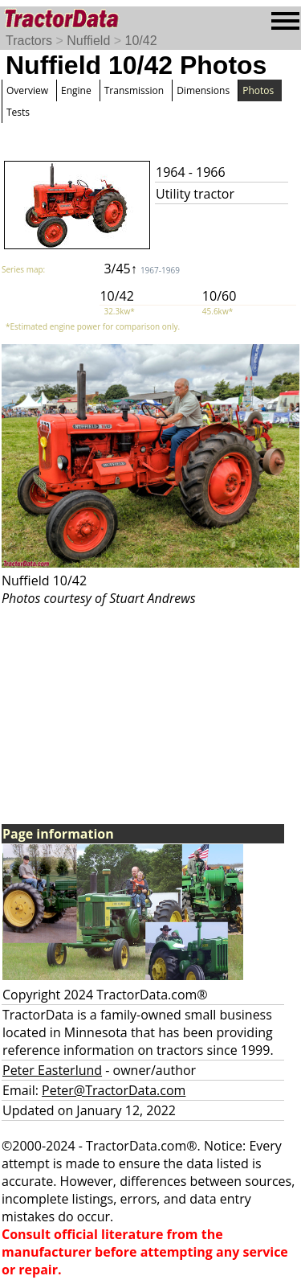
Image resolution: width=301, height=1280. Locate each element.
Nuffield (88, 40)
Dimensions (203, 90)
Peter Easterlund (52, 1070)
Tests (18, 112)
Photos (258, 90)
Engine (76, 90)
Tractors (29, 40)
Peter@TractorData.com (113, 1090)
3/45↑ (141, 268)
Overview (27, 90)
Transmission (134, 90)
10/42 (141, 40)
